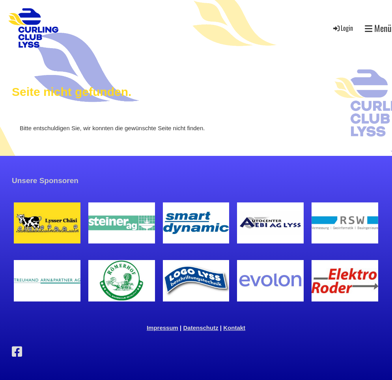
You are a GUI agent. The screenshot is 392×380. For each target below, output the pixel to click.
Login (342, 28)
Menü (378, 28)
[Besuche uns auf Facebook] (17, 351)
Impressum (162, 327)
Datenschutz (200, 327)
